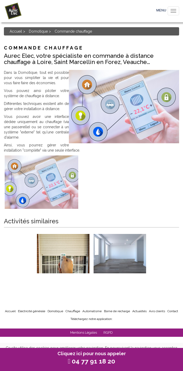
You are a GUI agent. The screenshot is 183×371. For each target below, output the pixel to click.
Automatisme (92, 311)
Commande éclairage (119, 277)
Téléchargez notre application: (91, 319)
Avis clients (157, 311)
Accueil (16, 31)
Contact (172, 311)
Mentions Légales (84, 332)
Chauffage (73, 311)
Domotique (38, 31)
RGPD (108, 332)
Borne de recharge (117, 311)
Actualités (139, 311)
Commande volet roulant (63, 280)
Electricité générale (31, 311)
